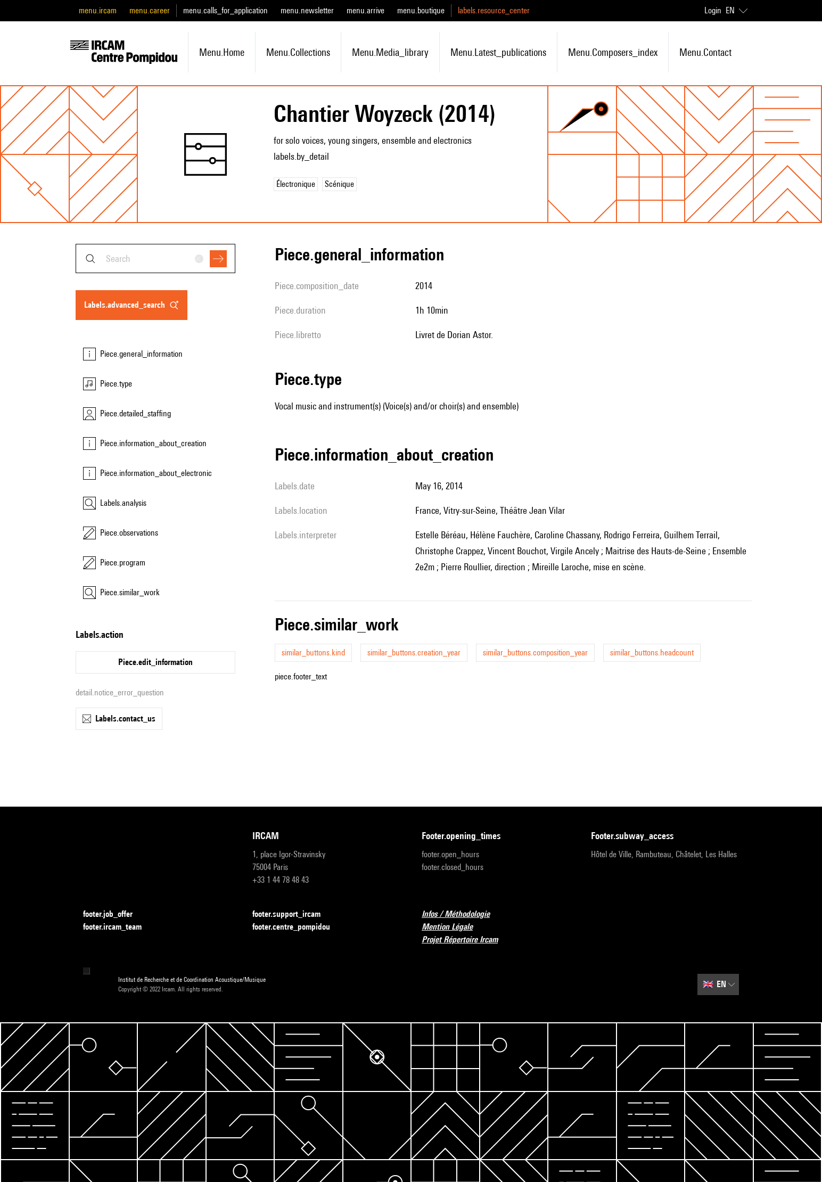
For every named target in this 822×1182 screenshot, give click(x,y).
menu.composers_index (612, 52)
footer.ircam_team (118, 927)
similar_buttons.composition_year (535, 652)
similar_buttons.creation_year (414, 652)
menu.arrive (365, 10)
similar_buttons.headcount (652, 652)
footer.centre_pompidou (297, 927)
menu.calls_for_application (225, 10)
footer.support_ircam (292, 914)
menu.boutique (421, 10)
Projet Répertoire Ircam (466, 940)
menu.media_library (390, 52)
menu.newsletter (307, 10)
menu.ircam (98, 10)
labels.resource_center (494, 10)
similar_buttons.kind (313, 652)
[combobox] (155, 258)
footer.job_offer (114, 914)
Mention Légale (454, 927)
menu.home (221, 52)
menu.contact (705, 52)
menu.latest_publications (498, 52)
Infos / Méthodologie (462, 914)
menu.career (149, 10)
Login (712, 10)
